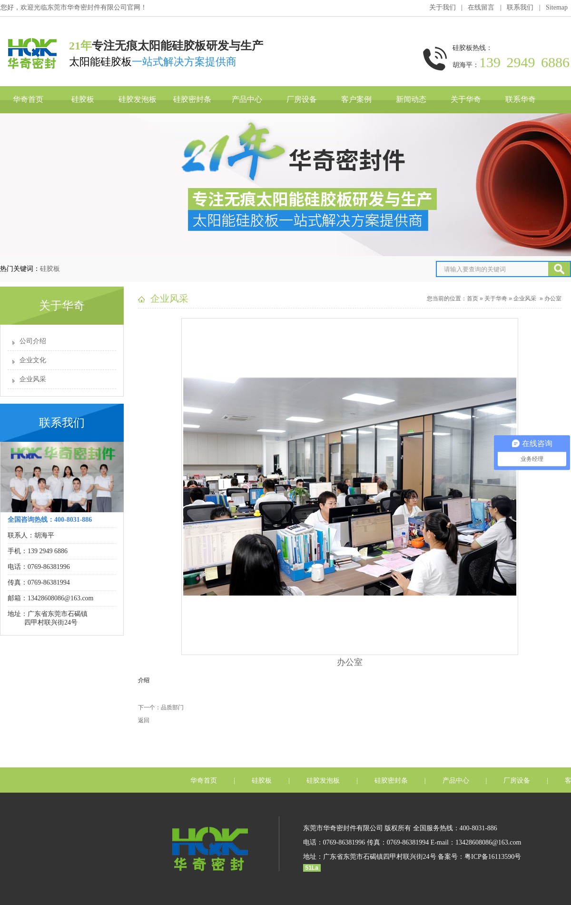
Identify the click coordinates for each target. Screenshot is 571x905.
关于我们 (442, 7)
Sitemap (557, 7)
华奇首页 (28, 99)
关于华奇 (466, 99)
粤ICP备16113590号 (492, 856)
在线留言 (481, 7)
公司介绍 (33, 341)
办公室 (552, 298)
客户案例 (356, 99)
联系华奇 (520, 99)
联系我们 (520, 7)
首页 (472, 298)
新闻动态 (411, 99)
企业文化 (33, 360)
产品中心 (247, 99)
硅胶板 (82, 99)
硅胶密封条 (192, 99)
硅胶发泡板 (137, 99)
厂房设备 (301, 99)
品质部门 (172, 707)
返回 (143, 720)
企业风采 (33, 379)
